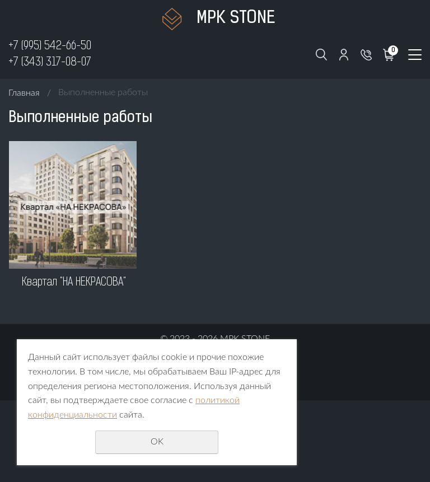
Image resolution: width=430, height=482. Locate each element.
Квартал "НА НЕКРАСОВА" (74, 282)
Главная (24, 92)
